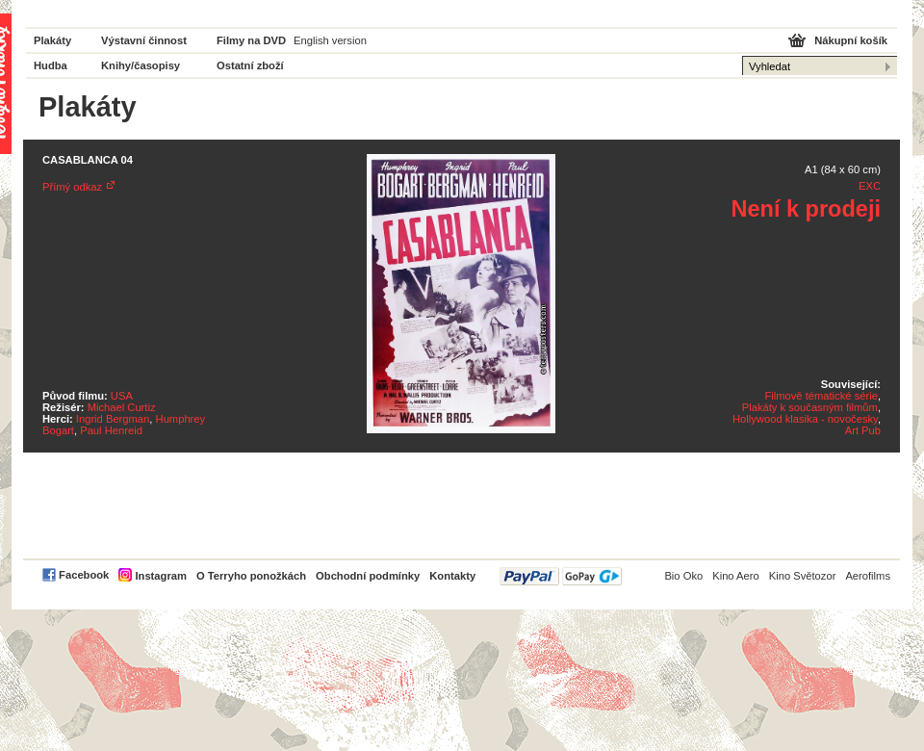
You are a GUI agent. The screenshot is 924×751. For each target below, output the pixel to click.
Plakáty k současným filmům (810, 407)
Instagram (160, 576)
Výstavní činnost (144, 40)
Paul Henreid (111, 430)
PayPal (561, 576)
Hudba (50, 65)
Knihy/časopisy (140, 65)
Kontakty (452, 576)
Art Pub (863, 430)
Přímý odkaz (72, 187)
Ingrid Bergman (113, 419)
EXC (870, 186)
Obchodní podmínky (368, 576)
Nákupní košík (850, 40)
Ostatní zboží (250, 65)
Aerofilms (867, 576)
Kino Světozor (802, 576)
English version (330, 40)
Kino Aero (735, 576)
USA (122, 395)
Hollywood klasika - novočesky (805, 419)
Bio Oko (683, 576)
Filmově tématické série (821, 395)
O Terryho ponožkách (251, 576)
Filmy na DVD (251, 40)
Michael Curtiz (122, 407)
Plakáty (52, 40)
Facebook (84, 575)
